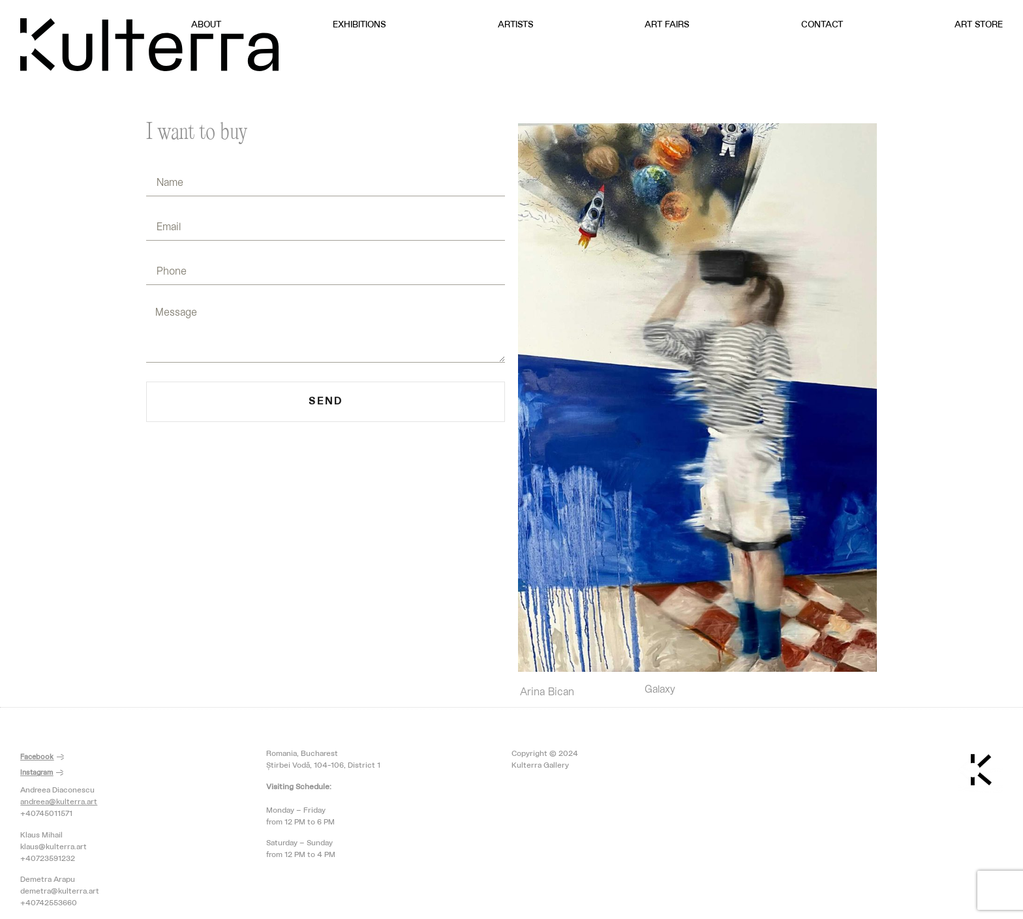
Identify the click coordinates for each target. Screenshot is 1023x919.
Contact (822, 25)
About (206, 25)
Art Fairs (667, 25)
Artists (516, 25)
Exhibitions (359, 25)
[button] (42, 758)
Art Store (978, 25)
